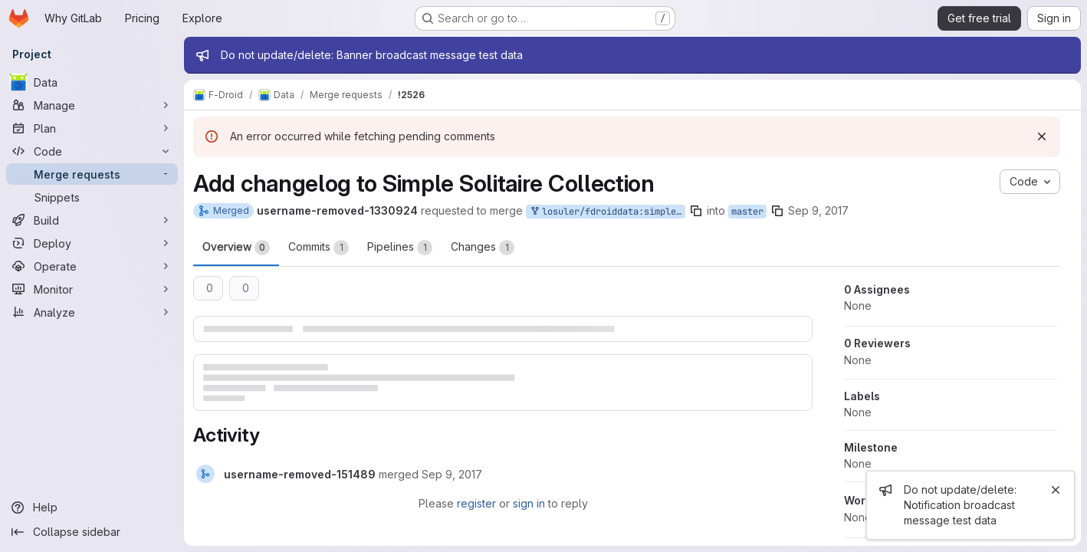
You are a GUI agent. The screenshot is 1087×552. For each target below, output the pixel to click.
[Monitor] (92, 289)
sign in (529, 503)
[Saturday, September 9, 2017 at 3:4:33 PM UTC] (452, 474)
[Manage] (92, 105)
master (747, 211)
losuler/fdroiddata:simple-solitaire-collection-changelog (607, 212)
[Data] (92, 82)
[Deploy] (92, 243)
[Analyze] (92, 312)
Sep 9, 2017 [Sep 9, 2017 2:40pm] (818, 210)
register (476, 503)
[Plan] (92, 128)
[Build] (92, 220)
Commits (318, 247)
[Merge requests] (92, 174)
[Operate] (92, 266)
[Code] (92, 151)
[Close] (1055, 490)
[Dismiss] (1042, 136)
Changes (482, 247)
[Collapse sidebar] (92, 532)
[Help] (92, 507)
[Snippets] (92, 197)
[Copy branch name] (696, 211)
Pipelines (399, 247)
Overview (236, 247)
